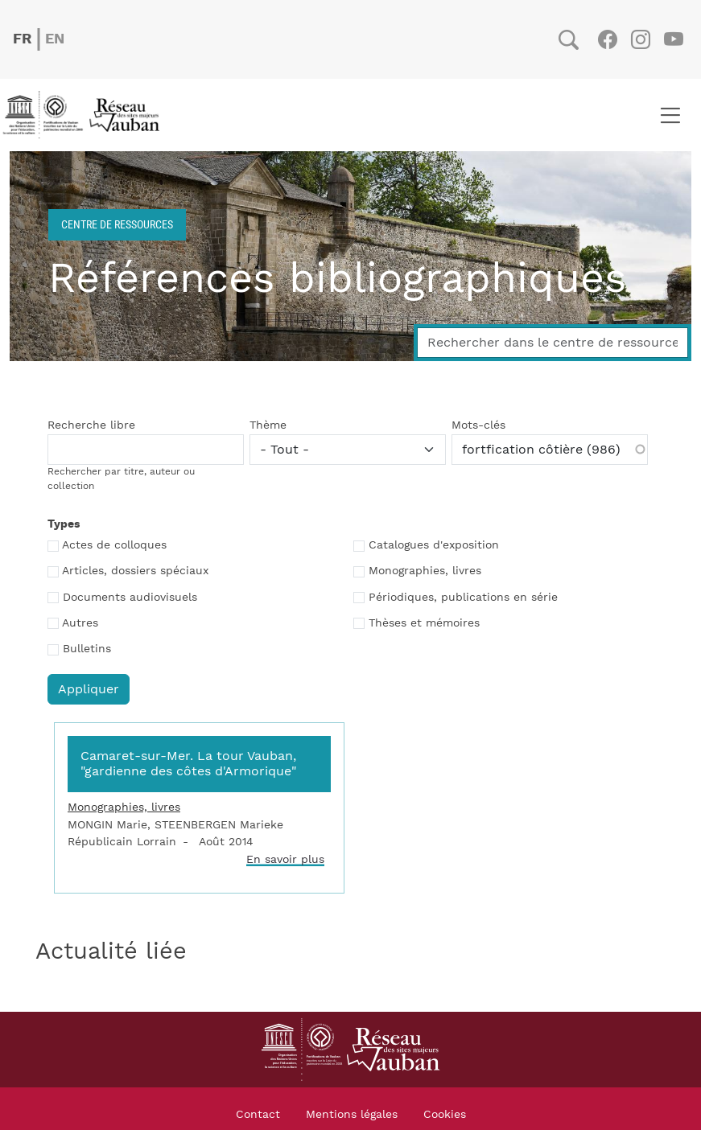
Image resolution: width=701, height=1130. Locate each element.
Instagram (640, 39)
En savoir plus (285, 859)
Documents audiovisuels (130, 597)
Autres (80, 623)
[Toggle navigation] (670, 115)
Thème (268, 425)
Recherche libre (91, 425)
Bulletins (87, 649)
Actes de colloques (114, 545)
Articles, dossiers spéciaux (135, 571)
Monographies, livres (425, 571)
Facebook (607, 39)
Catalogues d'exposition (434, 545)
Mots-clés (478, 425)
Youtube (673, 39)
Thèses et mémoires (424, 623)
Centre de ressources (117, 224)
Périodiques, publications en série (463, 597)
